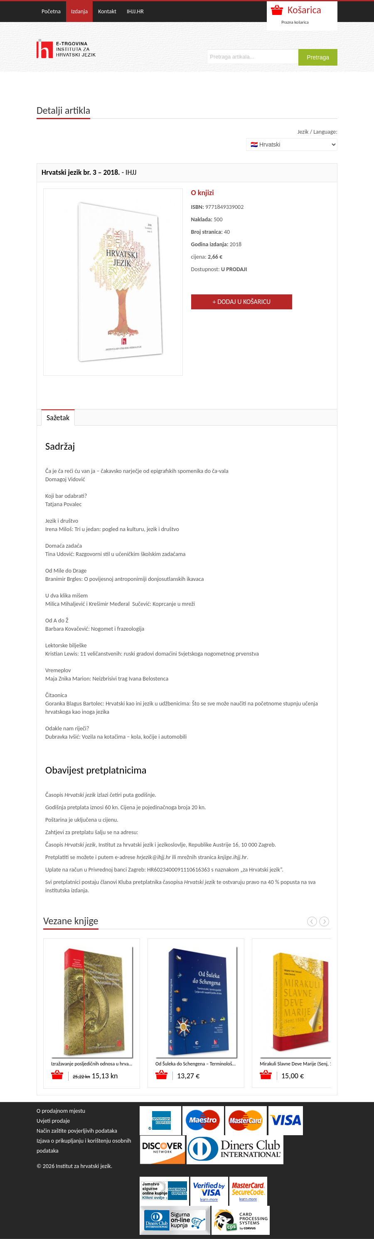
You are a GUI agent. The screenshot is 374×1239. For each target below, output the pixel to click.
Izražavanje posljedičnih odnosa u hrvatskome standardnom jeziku (117, 1064)
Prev (312, 921)
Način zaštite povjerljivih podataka (77, 1130)
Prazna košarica (295, 22)
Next (324, 921)
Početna (51, 11)
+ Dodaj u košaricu (242, 302)
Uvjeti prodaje (53, 1120)
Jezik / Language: (317, 131)
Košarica (304, 10)
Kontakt (107, 11)
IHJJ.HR (135, 11)
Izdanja (79, 11)
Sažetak (58, 417)
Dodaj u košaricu (57, 1074)
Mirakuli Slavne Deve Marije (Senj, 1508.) (301, 1064)
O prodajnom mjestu (61, 1110)
